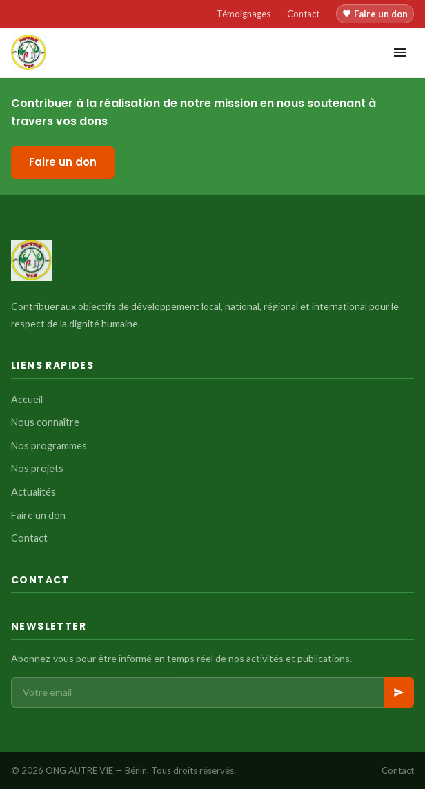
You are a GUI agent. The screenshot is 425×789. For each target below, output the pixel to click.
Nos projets (37, 468)
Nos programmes (49, 445)
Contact (303, 13)
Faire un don (375, 13)
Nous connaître (45, 422)
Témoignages (243, 13)
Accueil (27, 399)
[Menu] (400, 52)
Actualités (33, 492)
